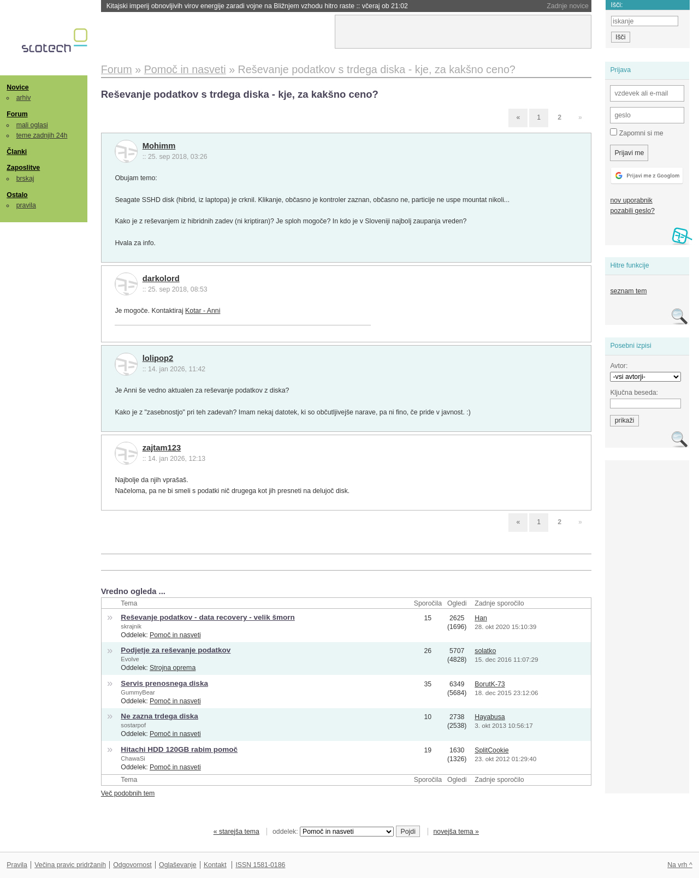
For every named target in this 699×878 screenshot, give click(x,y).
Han (481, 618)
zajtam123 (162, 447)
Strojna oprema (173, 668)
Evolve (130, 659)
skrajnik (131, 626)
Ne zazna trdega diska (159, 716)
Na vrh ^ (679, 865)
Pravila (17, 865)
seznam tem (628, 291)
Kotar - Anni (202, 311)
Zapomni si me (636, 132)
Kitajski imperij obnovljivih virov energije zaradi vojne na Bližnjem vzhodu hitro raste (257, 6)
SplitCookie (491, 750)
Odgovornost (132, 865)
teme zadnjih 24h (42, 135)
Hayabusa (490, 717)
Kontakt (215, 865)
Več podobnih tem (128, 793)
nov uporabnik (631, 200)
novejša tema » (456, 831)
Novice (17, 87)
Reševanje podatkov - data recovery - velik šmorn (207, 617)
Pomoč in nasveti (175, 635)
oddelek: (333, 831)
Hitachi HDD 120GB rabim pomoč (179, 749)
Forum (17, 114)
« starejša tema (236, 831)
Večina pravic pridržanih (70, 865)
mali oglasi (32, 125)
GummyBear (138, 692)
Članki (17, 152)
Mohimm (159, 145)
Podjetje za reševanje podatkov (175, 650)
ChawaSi (133, 758)
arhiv (23, 98)
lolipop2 (158, 358)
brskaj (25, 178)
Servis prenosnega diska (164, 683)
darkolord (161, 278)
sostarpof (133, 725)
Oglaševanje (177, 865)
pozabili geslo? (632, 211)
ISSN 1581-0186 (260, 865)
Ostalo (17, 195)
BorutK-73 (490, 684)
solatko (485, 651)
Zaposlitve (23, 167)
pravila (26, 205)
